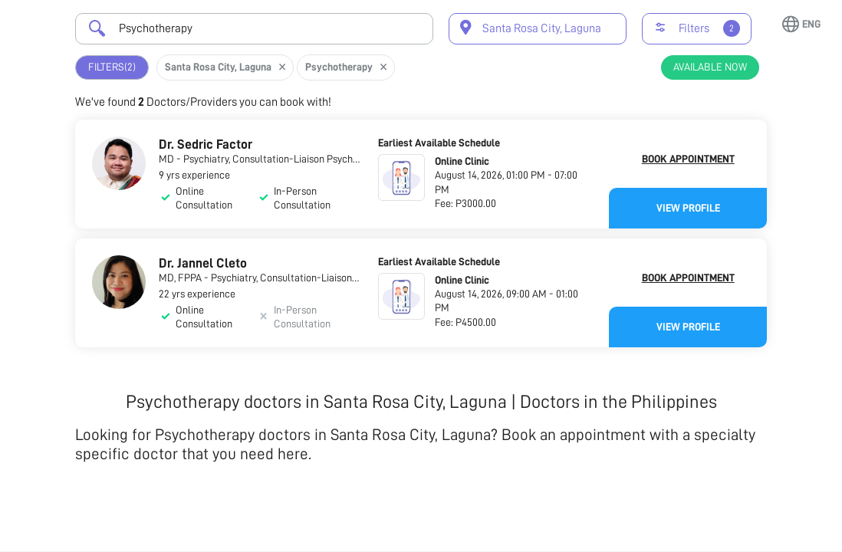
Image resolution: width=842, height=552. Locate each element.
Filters (112, 67)
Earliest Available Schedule (439, 142)
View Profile (688, 207)
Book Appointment (688, 158)
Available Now (710, 66)
